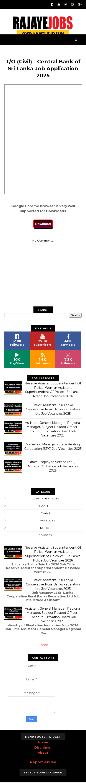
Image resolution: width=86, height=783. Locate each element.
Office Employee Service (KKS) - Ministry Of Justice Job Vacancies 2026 (53, 467)
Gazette (45, 506)
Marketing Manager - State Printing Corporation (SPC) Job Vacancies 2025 (52, 447)
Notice (45, 528)
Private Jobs (45, 521)
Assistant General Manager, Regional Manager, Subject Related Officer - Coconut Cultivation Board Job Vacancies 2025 (53, 429)
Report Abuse (43, 763)
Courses (45, 536)
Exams (45, 514)
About (43, 753)
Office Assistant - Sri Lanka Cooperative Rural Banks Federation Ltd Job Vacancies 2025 (53, 410)
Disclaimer (43, 748)
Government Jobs (45, 499)
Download (43, 224)
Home (43, 646)
